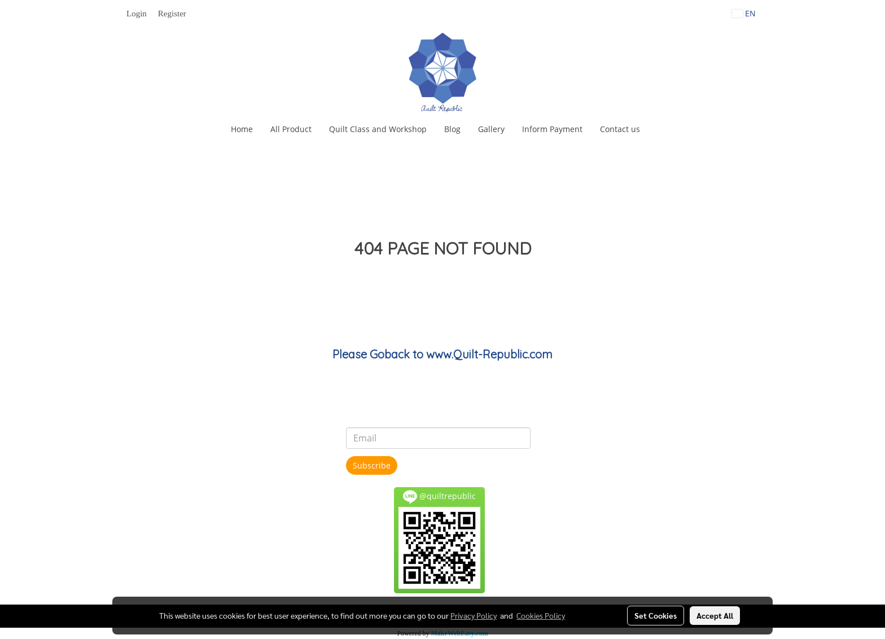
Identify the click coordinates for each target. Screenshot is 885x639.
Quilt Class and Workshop (378, 129)
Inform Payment (552, 129)
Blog (452, 129)
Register (172, 13)
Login (136, 13)
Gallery (491, 129)
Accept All (714, 615)
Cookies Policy (540, 615)
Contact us (620, 129)
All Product (291, 129)
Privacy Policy (473, 615)
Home (242, 129)
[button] (658, 129)
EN (744, 13)
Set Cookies (655, 615)
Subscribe (372, 465)
